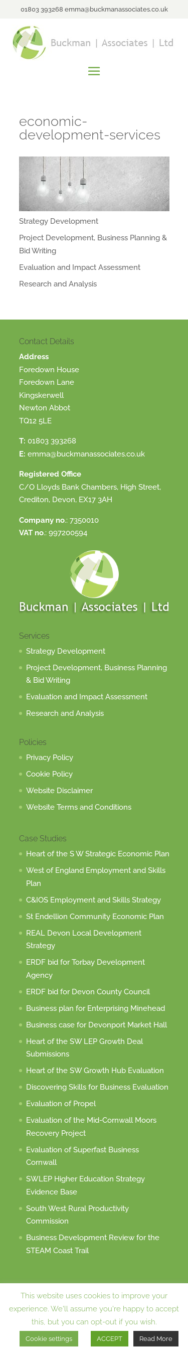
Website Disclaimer (59, 790)
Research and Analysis (58, 283)
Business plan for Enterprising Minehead (95, 1008)
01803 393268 (52, 440)
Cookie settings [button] (49, 1338)
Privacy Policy (49, 757)
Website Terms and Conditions (78, 807)
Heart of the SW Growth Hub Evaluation (95, 1070)
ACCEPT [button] (109, 1338)
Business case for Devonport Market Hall (96, 1024)
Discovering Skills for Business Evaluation (97, 1087)
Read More (155, 1338)
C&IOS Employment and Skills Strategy (93, 900)
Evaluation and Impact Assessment (79, 267)
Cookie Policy (49, 774)
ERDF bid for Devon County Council (88, 991)
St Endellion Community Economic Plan (95, 916)
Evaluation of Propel (61, 1103)
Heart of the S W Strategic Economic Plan (97, 853)
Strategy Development (58, 221)
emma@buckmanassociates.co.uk (86, 454)
